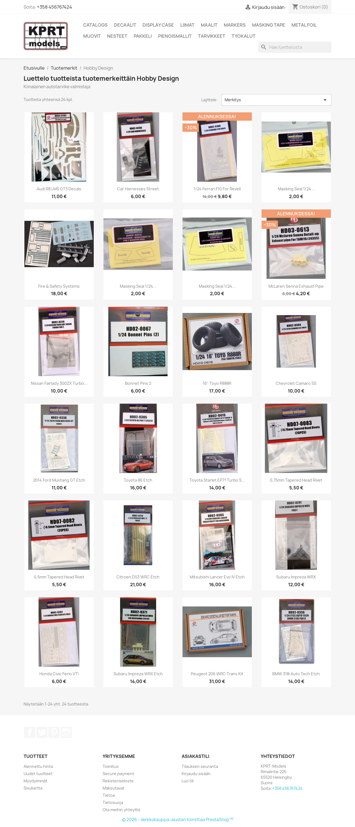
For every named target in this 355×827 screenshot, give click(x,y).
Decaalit (125, 25)
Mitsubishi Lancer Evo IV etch (217, 577)
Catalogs (95, 25)
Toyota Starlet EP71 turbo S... (217, 480)
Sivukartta (33, 788)
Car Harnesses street (138, 188)
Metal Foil (304, 25)
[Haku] (294, 47)
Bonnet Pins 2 (138, 383)
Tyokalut (243, 36)
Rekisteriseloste (118, 780)
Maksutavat (114, 788)
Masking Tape (268, 25)
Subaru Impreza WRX (296, 577)
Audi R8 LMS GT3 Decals (59, 188)
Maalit (209, 25)
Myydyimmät (35, 780)
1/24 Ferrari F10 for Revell (217, 188)
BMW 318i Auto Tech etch (296, 673)
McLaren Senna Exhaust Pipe (296, 286)
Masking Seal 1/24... (296, 188)
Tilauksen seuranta (200, 766)
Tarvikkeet (211, 36)
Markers (235, 25)
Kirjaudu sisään (196, 773)
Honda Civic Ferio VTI (58, 673)
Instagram (66, 732)
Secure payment (118, 773)
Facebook (29, 732)
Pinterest (54, 732)
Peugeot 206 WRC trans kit (217, 673)
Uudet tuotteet (38, 773)
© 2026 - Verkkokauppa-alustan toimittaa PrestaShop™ (177, 820)
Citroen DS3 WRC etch (137, 577)
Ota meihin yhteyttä (121, 809)
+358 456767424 (54, 7)
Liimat (187, 25)
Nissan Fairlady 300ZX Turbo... (59, 383)
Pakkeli (143, 36)
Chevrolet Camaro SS (296, 383)
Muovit (92, 36)
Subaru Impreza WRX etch (138, 673)
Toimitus (111, 766)
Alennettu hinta (38, 766)
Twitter (41, 732)
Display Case (158, 25)
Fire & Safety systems (59, 286)
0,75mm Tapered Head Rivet (296, 480)
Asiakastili (195, 756)
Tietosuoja (113, 802)
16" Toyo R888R (217, 383)
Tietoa (109, 795)
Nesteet (117, 36)
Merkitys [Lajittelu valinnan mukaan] (276, 100)
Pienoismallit (175, 36)
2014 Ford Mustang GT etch (59, 480)
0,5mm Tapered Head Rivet (59, 577)
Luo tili (188, 780)
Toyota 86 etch (138, 480)
